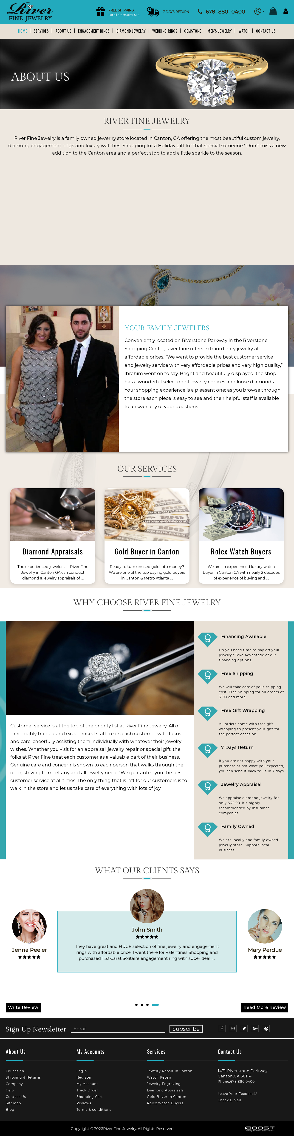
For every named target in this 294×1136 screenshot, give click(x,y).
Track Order (87, 1090)
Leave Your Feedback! (237, 1094)
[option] (53, 537)
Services (41, 31)
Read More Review (264, 1007)
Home (22, 31)
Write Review (23, 1007)
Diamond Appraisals (165, 1090)
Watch (244, 31)
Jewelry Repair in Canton (169, 1071)
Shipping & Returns (23, 1078)
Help (10, 1090)
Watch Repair (159, 1078)
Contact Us (266, 31)
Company (14, 1084)
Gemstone (192, 31)
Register (84, 1078)
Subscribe (186, 1029)
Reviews (83, 1103)
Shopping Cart (89, 1097)
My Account (87, 1084)
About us (64, 31)
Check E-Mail (229, 1100)
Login (81, 1071)
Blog (10, 1110)
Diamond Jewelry (131, 31)
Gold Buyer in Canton (166, 1097)
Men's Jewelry (220, 31)
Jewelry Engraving (164, 1084)
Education (15, 1071)
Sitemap (13, 1103)
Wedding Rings (165, 31)
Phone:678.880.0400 (236, 1082)
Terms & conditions (93, 1110)
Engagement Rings (94, 31)
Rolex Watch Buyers (165, 1103)
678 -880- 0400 (225, 12)
